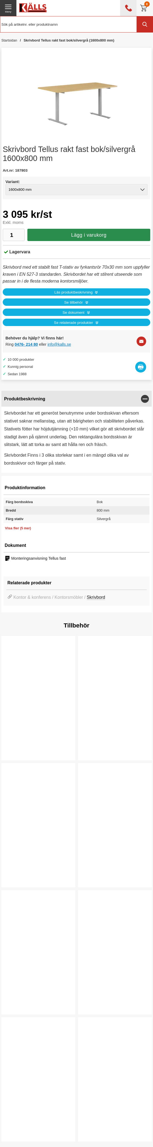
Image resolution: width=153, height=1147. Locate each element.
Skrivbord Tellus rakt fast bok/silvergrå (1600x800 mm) (69, 40)
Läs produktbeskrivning (73, 292)
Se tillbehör (73, 302)
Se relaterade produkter (73, 323)
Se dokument (73, 312)
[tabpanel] (76, 432)
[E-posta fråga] (141, 341)
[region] (76, 399)
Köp (15, 874)
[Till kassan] (145, 8)
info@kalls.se (59, 344)
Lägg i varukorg (88, 235)
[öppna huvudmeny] (8, 8)
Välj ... (18, 747)
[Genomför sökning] (145, 24)
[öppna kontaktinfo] (128, 8)
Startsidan (9, 40)
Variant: (12, 182)
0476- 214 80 (26, 344)
